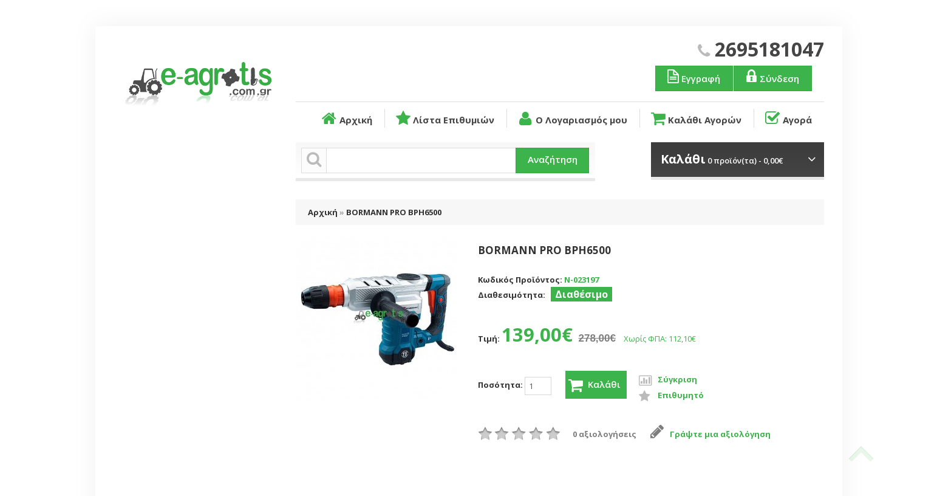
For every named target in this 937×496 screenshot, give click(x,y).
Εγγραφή (693, 76)
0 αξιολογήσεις (604, 434)
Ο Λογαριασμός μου (571, 118)
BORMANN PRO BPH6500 (393, 212)
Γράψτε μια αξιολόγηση (710, 434)
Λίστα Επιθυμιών (444, 118)
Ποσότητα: (514, 386)
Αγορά (787, 118)
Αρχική (345, 118)
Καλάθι (594, 385)
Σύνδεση (771, 76)
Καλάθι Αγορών (695, 118)
